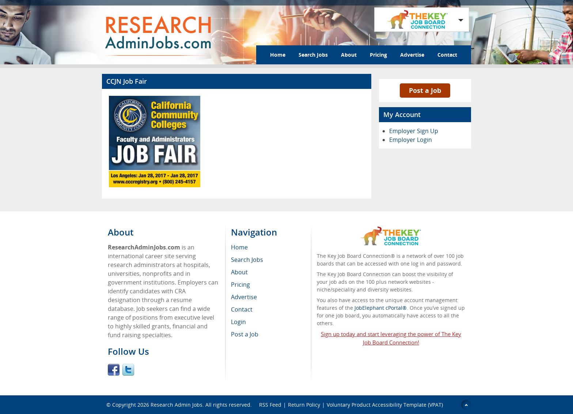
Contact (447, 54)
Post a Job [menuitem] (244, 334)
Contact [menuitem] (242, 309)
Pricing (378, 54)
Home (277, 54)
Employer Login (410, 140)
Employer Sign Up (413, 131)
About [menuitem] (239, 272)
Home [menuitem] (239, 247)
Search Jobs (313, 54)
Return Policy (304, 404)
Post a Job (425, 90)
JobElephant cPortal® (380, 307)
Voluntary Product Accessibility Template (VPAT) (385, 404)
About (349, 54)
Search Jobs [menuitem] (247, 260)
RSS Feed (270, 404)
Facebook (113, 370)
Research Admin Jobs (176, 404)
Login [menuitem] (238, 322)
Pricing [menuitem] (240, 285)
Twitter (128, 370)
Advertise (412, 54)
